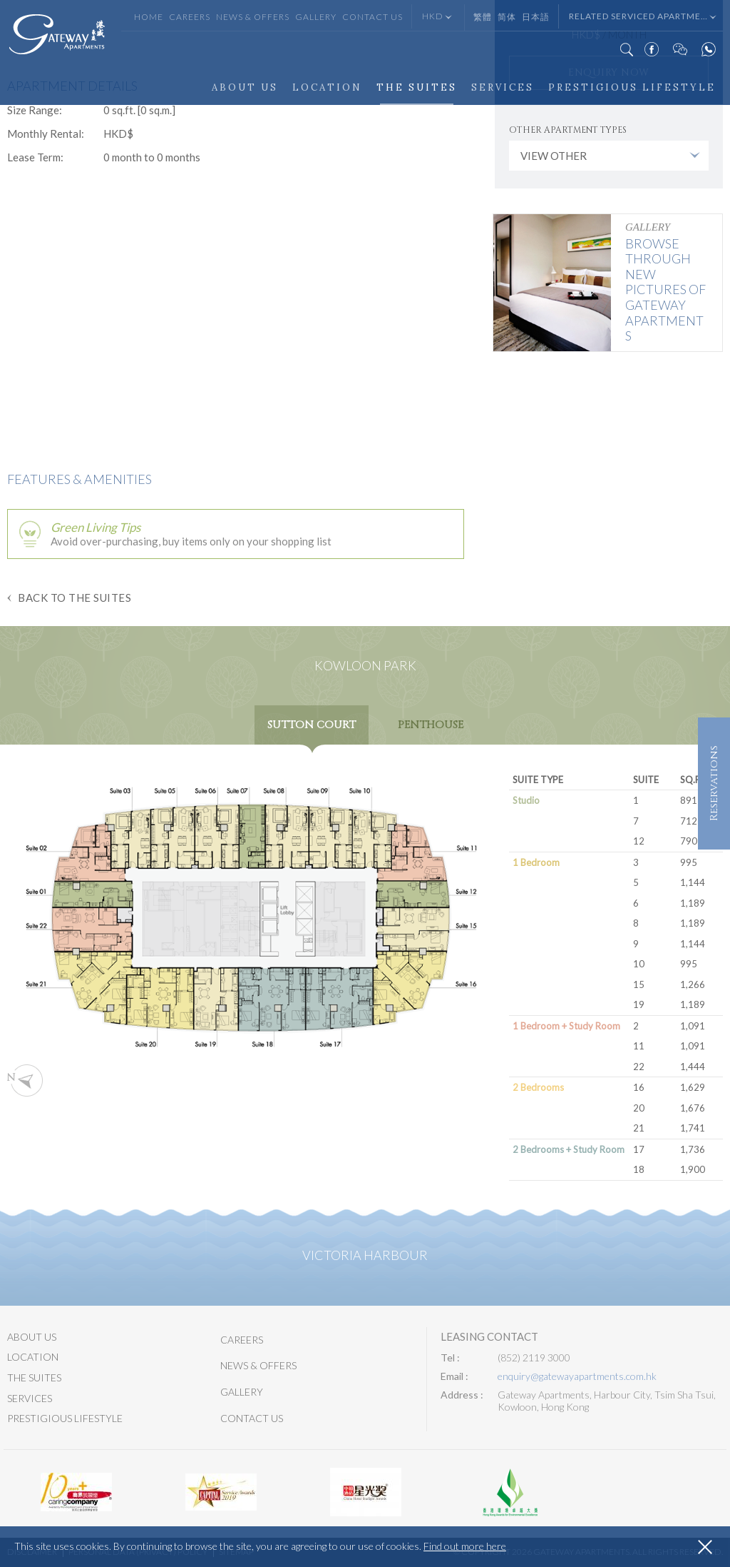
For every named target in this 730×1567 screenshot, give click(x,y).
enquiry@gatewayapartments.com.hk (577, 1376)
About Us (245, 87)
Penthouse (430, 724)
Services (502, 87)
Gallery (315, 16)
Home (148, 16)
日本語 (536, 16)
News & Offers (252, 16)
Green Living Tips (95, 527)
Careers (189, 16)
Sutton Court (311, 724)
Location (327, 87)
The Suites (416, 87)
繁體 (482, 16)
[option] (76, 1492)
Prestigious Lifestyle (632, 87)
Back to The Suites (74, 597)
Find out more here (464, 1546)
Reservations (713, 784)
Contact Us (372, 16)
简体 (507, 16)
